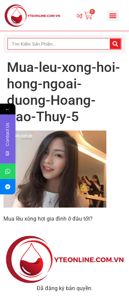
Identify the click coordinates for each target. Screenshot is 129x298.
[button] (113, 15)
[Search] (115, 43)
